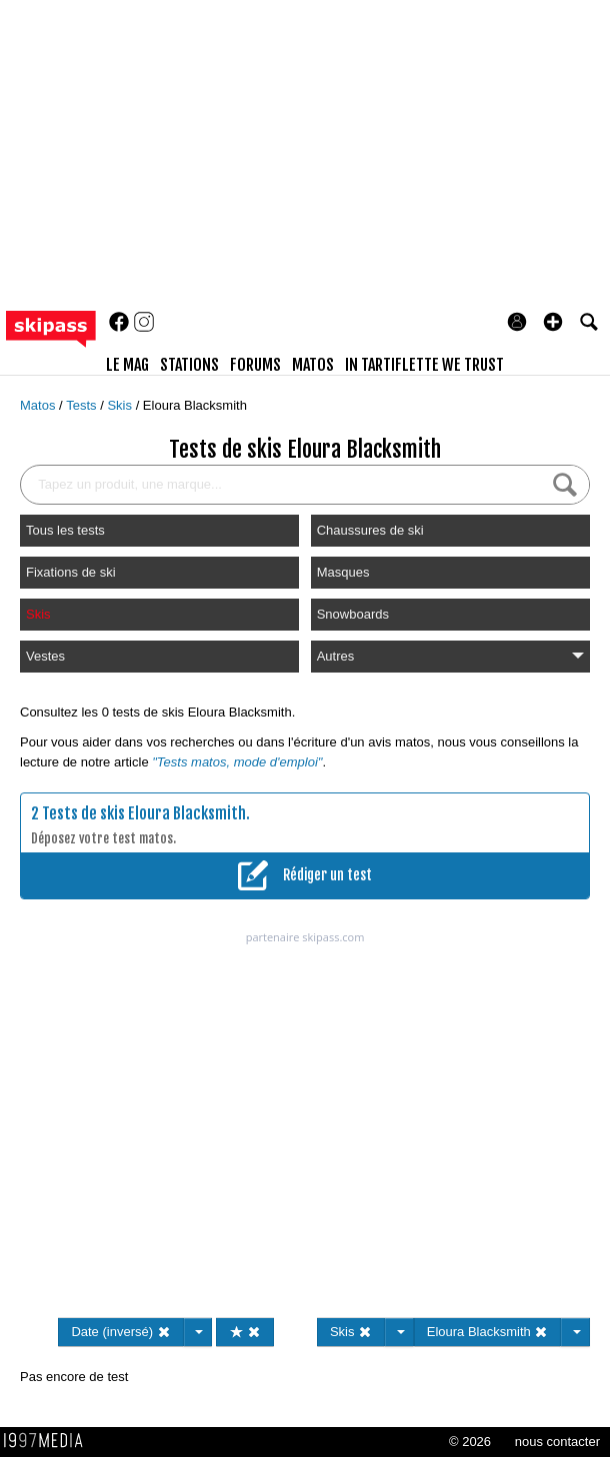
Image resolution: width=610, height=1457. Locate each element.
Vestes (45, 656)
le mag (127, 365)
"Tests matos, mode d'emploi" (237, 761)
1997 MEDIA (49, 1441)
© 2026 (470, 1441)
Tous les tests (65, 530)
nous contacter (557, 1441)
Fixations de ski (71, 572)
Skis (121, 405)
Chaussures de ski (370, 530)
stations (189, 365)
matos (313, 365)
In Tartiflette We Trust (424, 365)
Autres (450, 656)
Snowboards (353, 614)
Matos (39, 405)
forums (255, 365)
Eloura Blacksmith (195, 405)
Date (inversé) (120, 1331)
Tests (83, 405)
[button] (553, 322)
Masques (343, 572)
